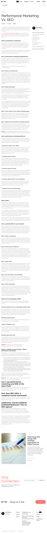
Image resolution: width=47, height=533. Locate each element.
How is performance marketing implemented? (37, 35)
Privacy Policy (20, 531)
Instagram (18, 514)
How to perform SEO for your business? (36, 43)
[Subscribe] (42, 482)
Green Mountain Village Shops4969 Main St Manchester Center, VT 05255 (28, 517)
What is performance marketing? (38, 32)
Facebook (3, 23)
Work (24, 1)
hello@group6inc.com (39, 28)
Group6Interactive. (5, 345)
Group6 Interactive (13, 130)
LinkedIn (14, 23)
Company (29, 1)
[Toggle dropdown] (36, 1)
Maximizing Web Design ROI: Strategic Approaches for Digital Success (33, 442)
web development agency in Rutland (10, 32)
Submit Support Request (39, 519)
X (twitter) (9, 23)
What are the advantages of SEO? (38, 45)
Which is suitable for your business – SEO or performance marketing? (38, 48)
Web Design (29, 462)
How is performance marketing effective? (35, 38)
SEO (4, 11)
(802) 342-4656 (25, 513)
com (10, 345)
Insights (39, 1)
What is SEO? (34, 40)
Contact (44, 1)
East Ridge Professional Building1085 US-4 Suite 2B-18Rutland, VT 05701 (26, 522)
